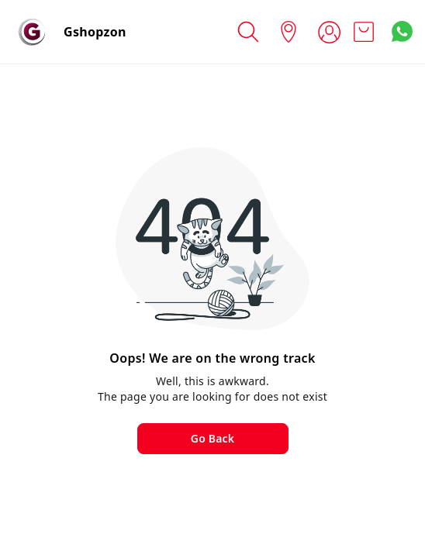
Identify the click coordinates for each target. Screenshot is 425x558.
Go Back (212, 438)
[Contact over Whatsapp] (402, 31)
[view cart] (363, 32)
